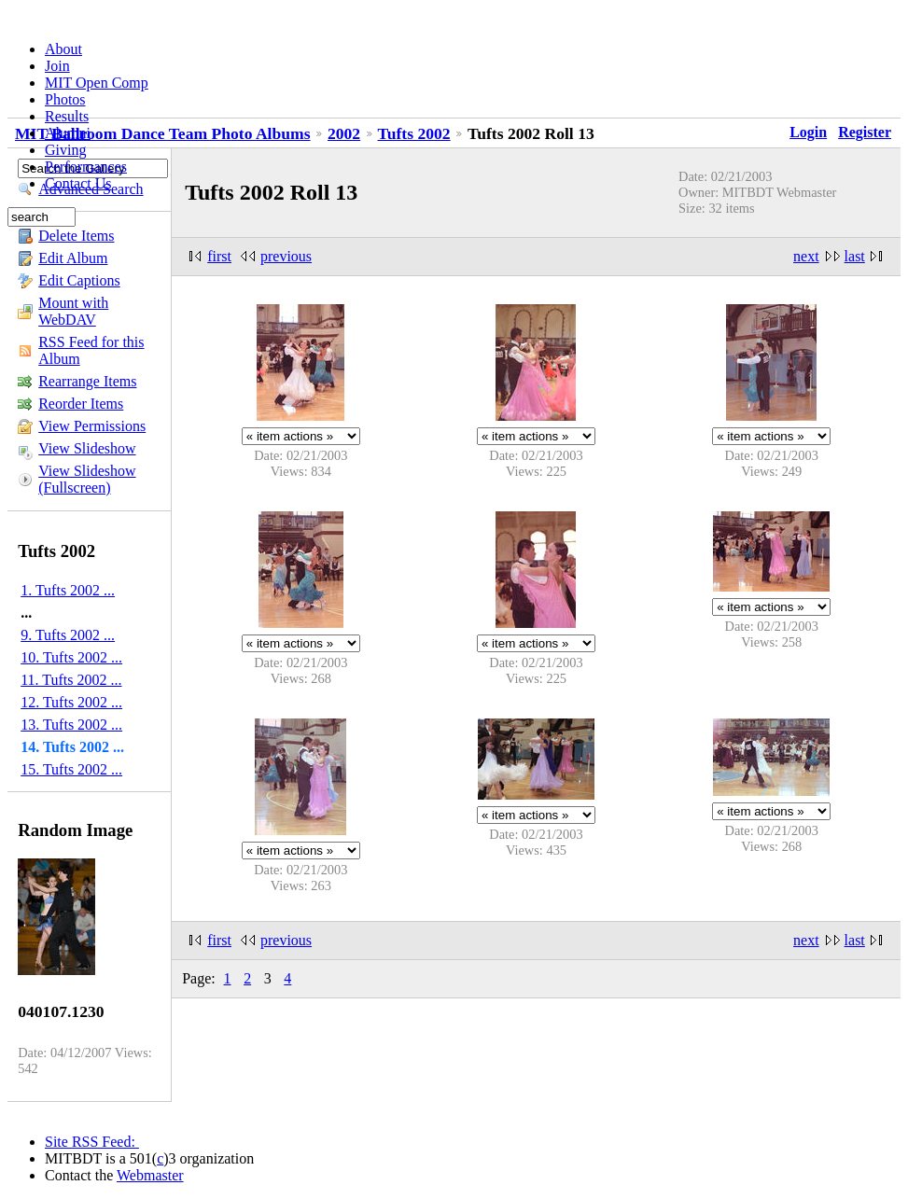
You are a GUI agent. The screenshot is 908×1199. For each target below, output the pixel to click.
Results (67, 116)
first (219, 256)
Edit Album (72, 258)
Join (57, 66)
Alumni (68, 133)
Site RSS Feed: (92, 1142)
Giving (65, 150)
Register (864, 132)
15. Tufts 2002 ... (71, 769)
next (806, 256)
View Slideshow (86, 448)
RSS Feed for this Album (91, 350)
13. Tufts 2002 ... (71, 724)
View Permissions (92, 426)
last (855, 256)
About (63, 49)
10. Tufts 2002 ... (71, 657)
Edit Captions (79, 280)
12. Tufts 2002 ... (71, 702)
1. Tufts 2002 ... (68, 590)
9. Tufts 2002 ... (68, 635)
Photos (65, 99)
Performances (86, 166)
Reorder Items (80, 403)
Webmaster (150, 1175)
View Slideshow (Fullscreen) (86, 479)
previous (286, 256)
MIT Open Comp (96, 83)
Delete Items (76, 236)
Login (808, 132)
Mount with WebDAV (73, 311)
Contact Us (78, 183)
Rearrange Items (87, 381)
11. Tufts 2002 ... (71, 680)
